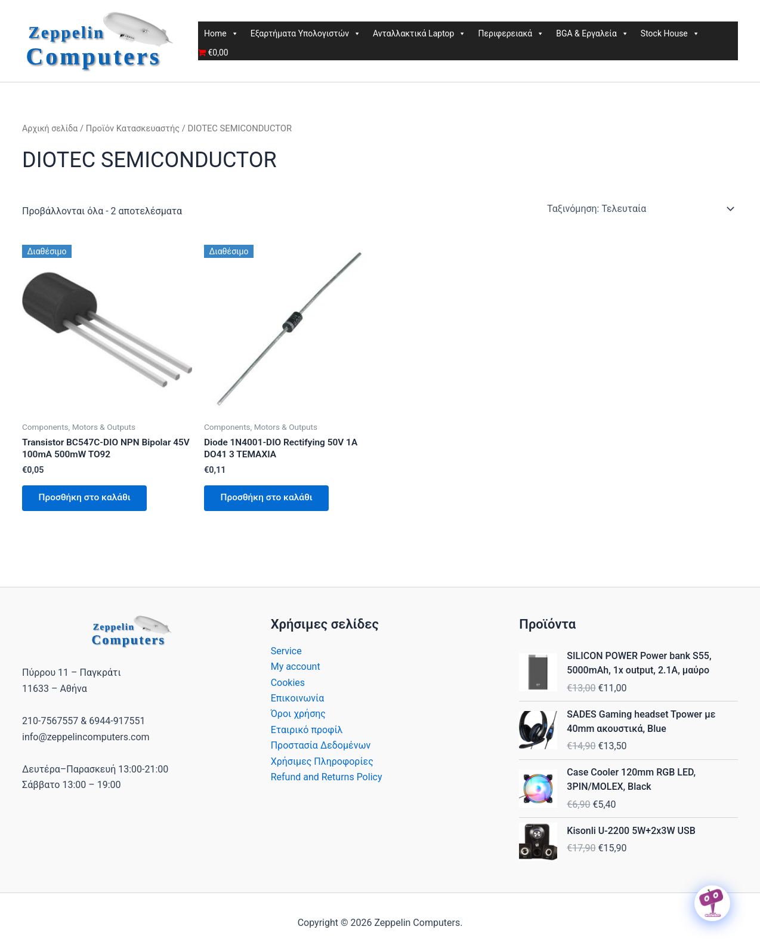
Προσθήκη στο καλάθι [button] (87, 500)
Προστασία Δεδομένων (321, 749)
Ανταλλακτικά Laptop (419, 33)
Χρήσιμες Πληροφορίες (322, 764)
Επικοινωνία (298, 701)
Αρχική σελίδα (51, 128)
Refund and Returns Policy (326, 780)
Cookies (288, 685)
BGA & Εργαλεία (592, 33)
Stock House (670, 33)
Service (286, 654)
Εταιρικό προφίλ (307, 733)
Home (221, 33)
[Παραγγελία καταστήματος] (640, 209)
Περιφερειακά (511, 33)
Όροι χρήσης (298, 717)
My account (295, 670)
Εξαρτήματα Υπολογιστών (306, 33)
